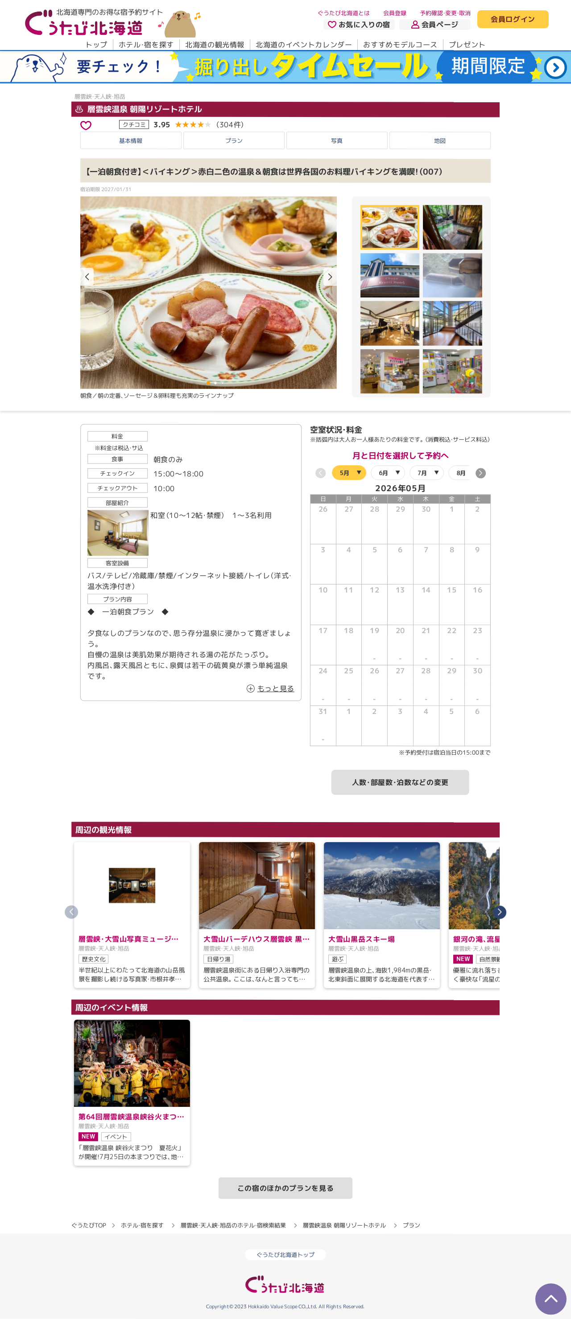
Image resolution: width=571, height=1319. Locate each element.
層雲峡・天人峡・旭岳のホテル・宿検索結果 (233, 1225)
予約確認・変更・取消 (445, 13)
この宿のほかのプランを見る (285, 1188)
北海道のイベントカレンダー (304, 45)
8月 (461, 473)
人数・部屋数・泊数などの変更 (400, 783)
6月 (383, 473)
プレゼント (467, 45)
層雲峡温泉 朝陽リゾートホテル (138, 108)
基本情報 (130, 141)
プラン (234, 141)
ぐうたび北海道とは (344, 13)
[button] (330, 277)
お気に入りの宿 (359, 24)
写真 (337, 141)
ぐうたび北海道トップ (285, 1255)
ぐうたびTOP (88, 1225)
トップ (96, 45)
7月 (422, 473)
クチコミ (134, 124)
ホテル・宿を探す (146, 45)
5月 (344, 473)
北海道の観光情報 (214, 45)
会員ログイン (513, 20)
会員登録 (394, 13)
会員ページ (435, 24)
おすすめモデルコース (400, 45)
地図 (440, 141)
